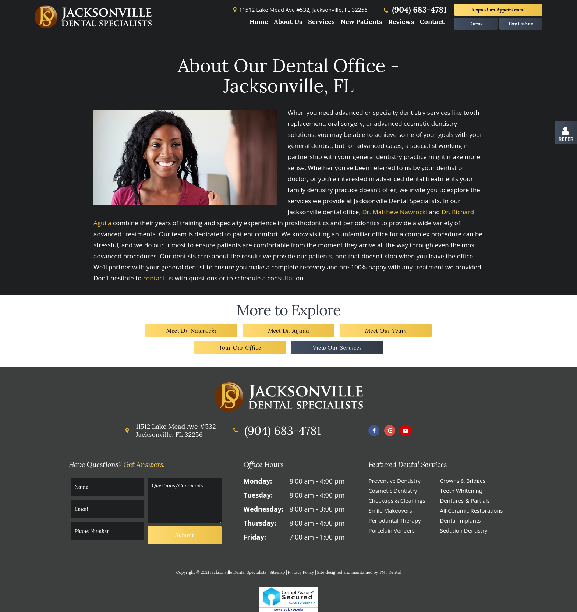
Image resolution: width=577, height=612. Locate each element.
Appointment (498, 10)
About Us (288, 21)
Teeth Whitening (461, 490)
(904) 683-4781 (414, 10)
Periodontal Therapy (394, 520)
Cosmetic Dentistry (392, 490)
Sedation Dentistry (463, 530)
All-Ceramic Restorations (471, 510)
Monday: (258, 481)
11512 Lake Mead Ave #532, (299, 10)
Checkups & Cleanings (396, 500)
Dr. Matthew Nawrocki (394, 212)
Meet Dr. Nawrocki (191, 330)
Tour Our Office (240, 347)
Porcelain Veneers (391, 530)
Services (321, 21)
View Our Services (337, 347)
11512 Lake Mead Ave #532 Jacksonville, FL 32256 (169, 430)
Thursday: (260, 523)
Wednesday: (263, 509)
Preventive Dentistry (394, 480)
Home (258, 21)
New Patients (361, 21)
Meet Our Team (386, 330)
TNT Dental (390, 572)
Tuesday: (258, 495)
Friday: (255, 537)
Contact (432, 21)
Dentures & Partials (464, 500)
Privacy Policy (301, 572)
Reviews (401, 21)
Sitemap (277, 572)
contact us (158, 278)
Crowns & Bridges (462, 480)
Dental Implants (460, 520)
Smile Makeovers (390, 510)
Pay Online (521, 24)
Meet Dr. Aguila (288, 330)
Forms (475, 24)
